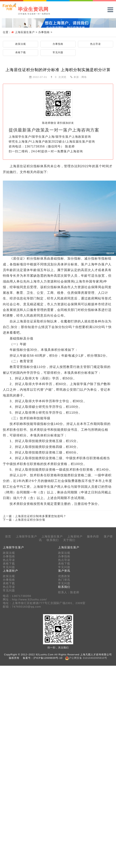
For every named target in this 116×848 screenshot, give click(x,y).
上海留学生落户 (26, 536)
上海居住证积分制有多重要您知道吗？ (40, 516)
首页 (8, 536)
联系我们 (53, 540)
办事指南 (44, 32)
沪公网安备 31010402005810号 (88, 658)
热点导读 (95, 44)
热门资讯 (64, 579)
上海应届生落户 (25, 32)
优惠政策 (64, 576)
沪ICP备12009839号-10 (47, 658)
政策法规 (20, 44)
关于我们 (69, 540)
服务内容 (93, 536)
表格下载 (20, 52)
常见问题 (58, 52)
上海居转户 (74, 536)
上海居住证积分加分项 (30, 519)
